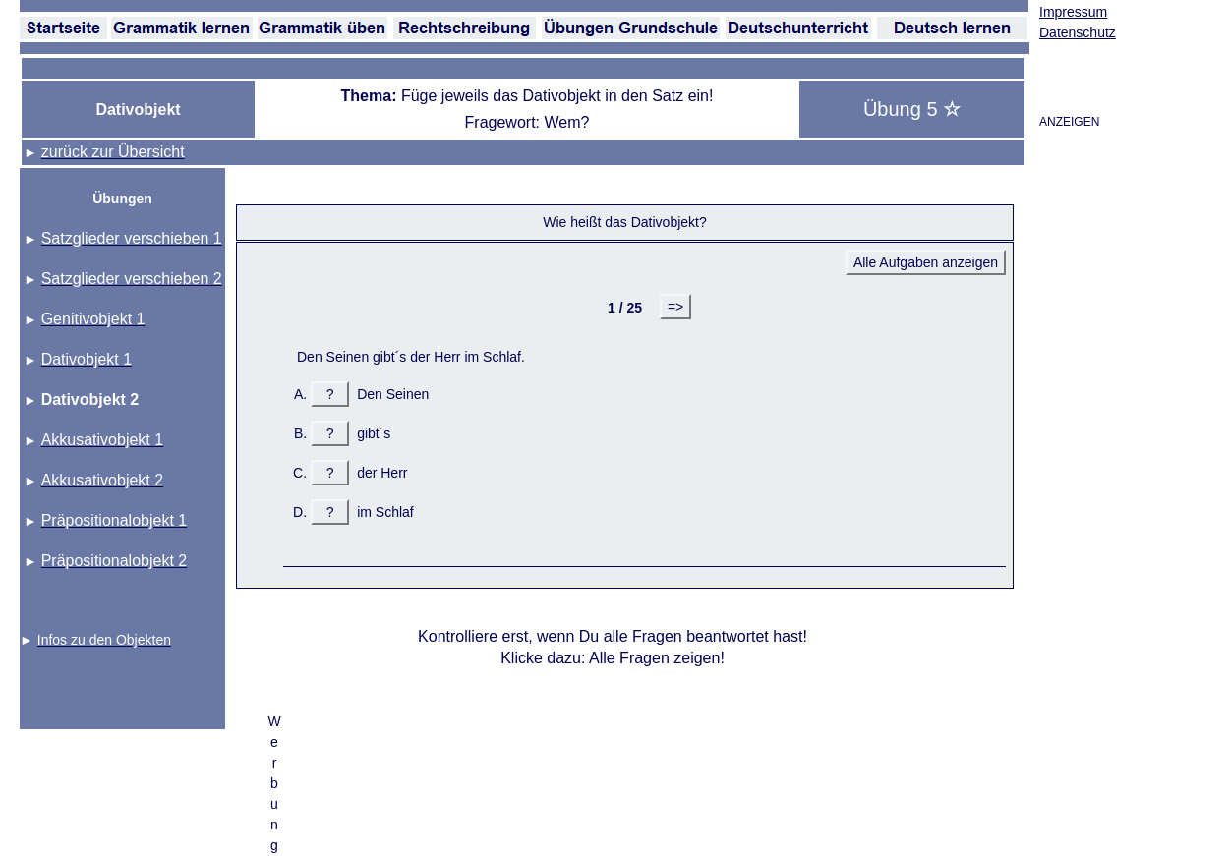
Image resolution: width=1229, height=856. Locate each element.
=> (675, 306)
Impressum (1073, 12)
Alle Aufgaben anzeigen (925, 262)
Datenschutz (1077, 32)
